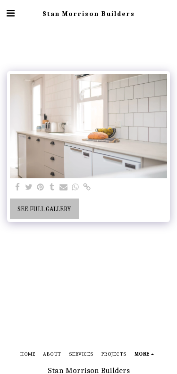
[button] (10, 13)
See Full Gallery (44, 209)
